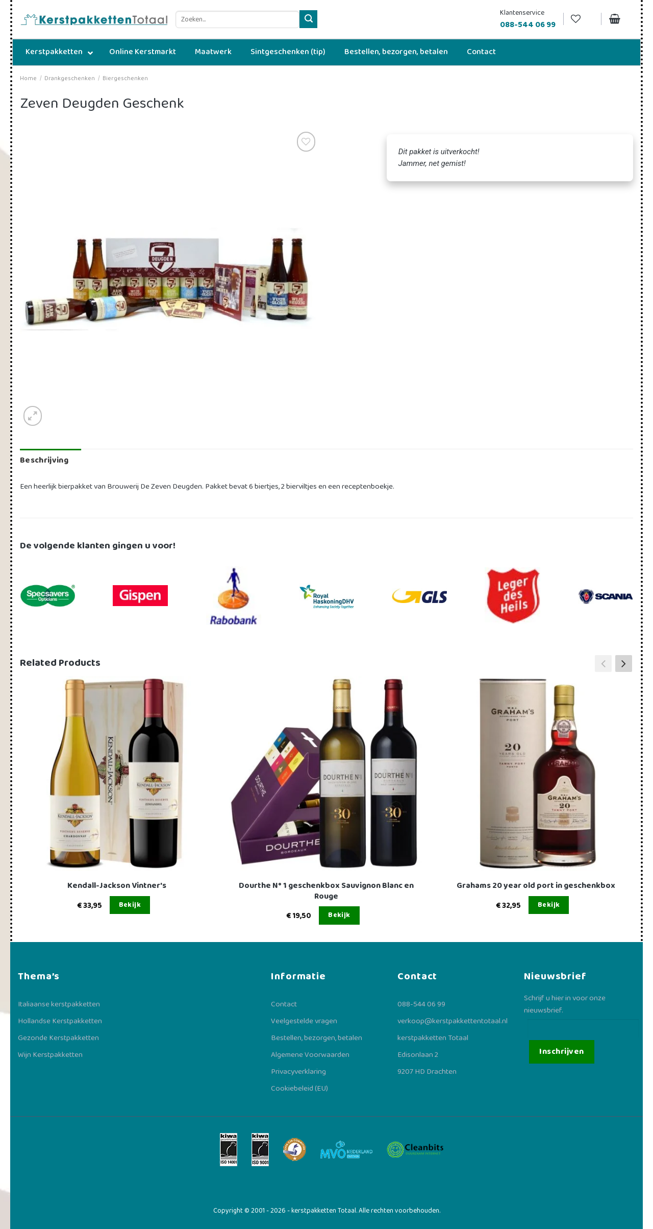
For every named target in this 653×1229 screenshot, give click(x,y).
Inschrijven (561, 1051)
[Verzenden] (308, 19)
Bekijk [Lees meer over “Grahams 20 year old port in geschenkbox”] (549, 904)
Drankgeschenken (69, 78)
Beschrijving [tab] (44, 460)
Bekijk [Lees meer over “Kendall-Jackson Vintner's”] (130, 904)
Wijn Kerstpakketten (50, 1055)
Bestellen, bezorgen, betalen (316, 1038)
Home (28, 78)
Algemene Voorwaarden (310, 1055)
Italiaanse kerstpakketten (59, 1004)
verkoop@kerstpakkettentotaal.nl (452, 1021)
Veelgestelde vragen (304, 1021)
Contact (284, 1004)
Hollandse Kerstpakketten (60, 1021)
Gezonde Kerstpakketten (58, 1038)
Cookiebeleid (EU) (299, 1088)
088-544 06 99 (421, 1004)
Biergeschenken (125, 78)
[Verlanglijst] (582, 19)
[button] (624, 663)
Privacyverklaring (298, 1072)
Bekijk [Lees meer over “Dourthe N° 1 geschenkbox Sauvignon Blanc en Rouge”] (339, 915)
